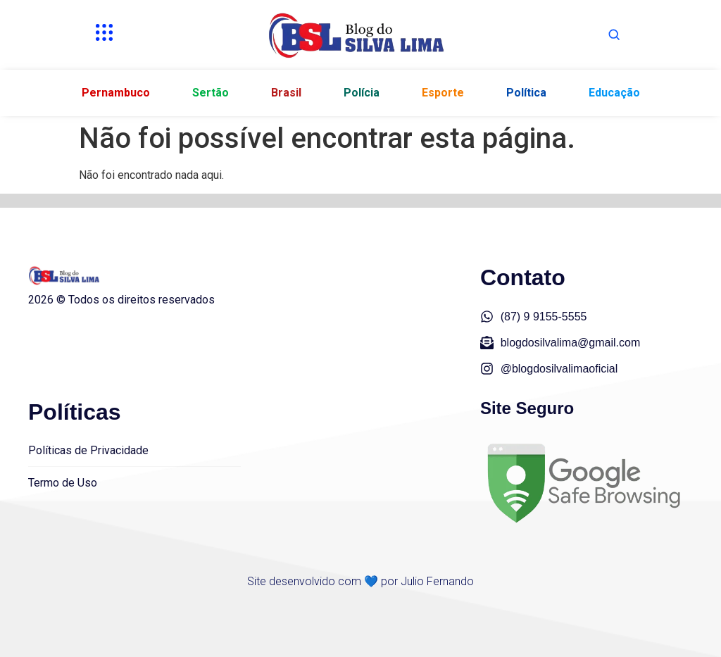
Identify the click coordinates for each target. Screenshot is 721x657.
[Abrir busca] (614, 34)
